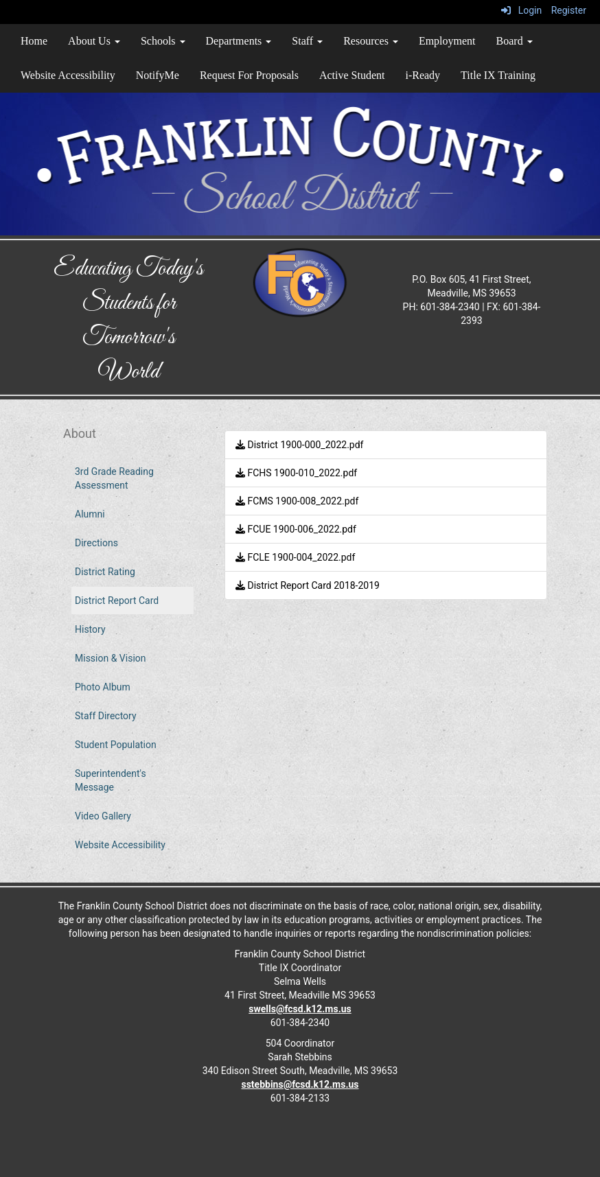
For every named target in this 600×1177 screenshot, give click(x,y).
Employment (447, 41)
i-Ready (422, 75)
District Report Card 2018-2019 (307, 585)
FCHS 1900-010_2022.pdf (296, 472)
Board (514, 41)
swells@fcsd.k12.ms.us (300, 1008)
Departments (239, 41)
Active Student (352, 75)
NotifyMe (157, 75)
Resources (370, 41)
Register (568, 10)
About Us (94, 41)
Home (34, 41)
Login (521, 10)
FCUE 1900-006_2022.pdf (295, 529)
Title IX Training (498, 75)
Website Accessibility (68, 75)
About (79, 433)
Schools (163, 41)
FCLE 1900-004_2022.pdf (295, 557)
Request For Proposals (249, 75)
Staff (307, 41)
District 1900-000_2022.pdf (299, 444)
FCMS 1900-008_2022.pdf (296, 501)
